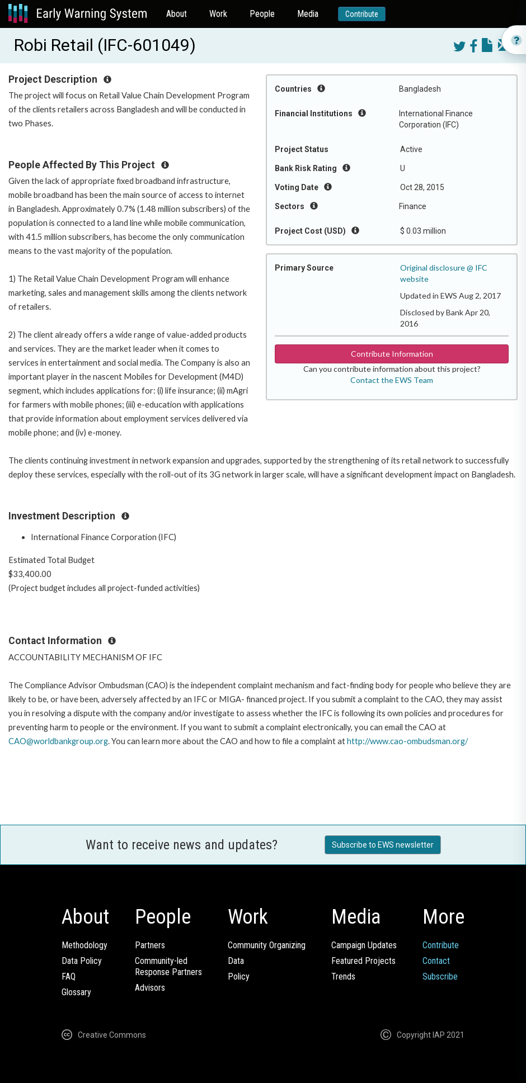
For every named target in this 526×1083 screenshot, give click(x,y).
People (262, 13)
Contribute (361, 14)
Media (307, 13)
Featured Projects (363, 961)
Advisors (150, 987)
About (176, 13)
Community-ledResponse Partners (168, 966)
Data (236, 961)
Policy (239, 976)
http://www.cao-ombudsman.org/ (407, 741)
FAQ (69, 976)
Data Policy (82, 961)
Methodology (84, 945)
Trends (343, 976)
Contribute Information (392, 353)
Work (218, 13)
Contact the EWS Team (391, 380)
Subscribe (440, 976)
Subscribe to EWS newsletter (383, 844)
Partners (150, 945)
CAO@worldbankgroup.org (58, 741)
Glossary (76, 992)
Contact (436, 961)
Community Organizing (267, 945)
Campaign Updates (364, 945)
